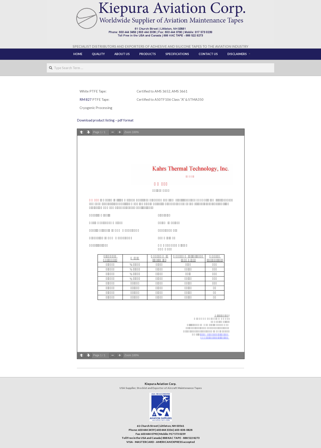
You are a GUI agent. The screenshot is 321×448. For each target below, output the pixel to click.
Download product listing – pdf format (105, 120)
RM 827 (86, 99)
